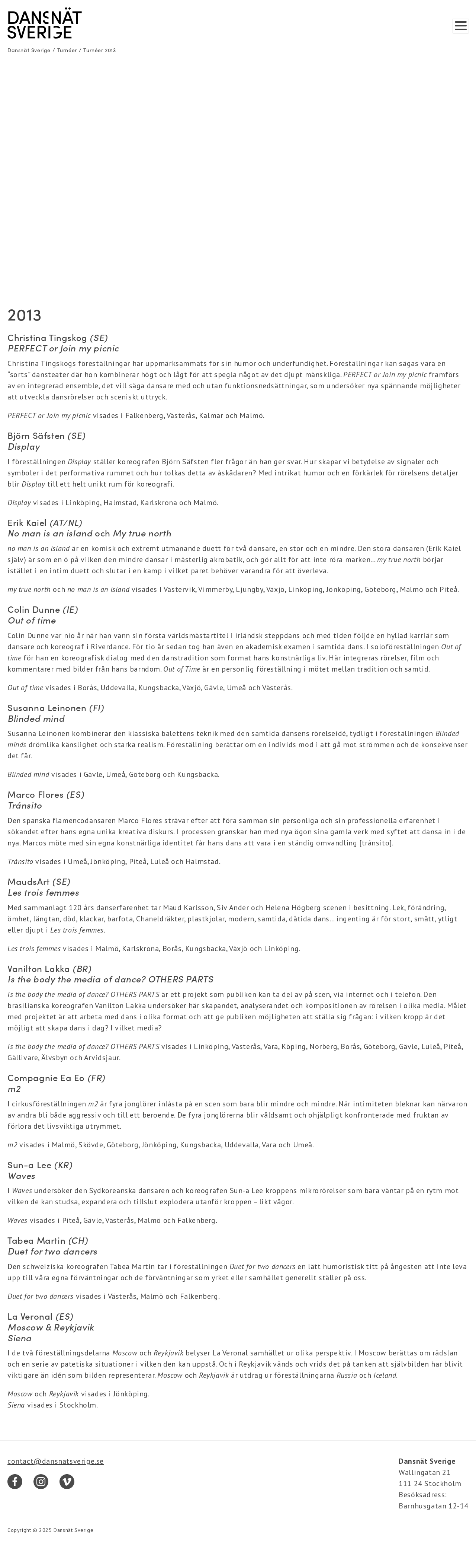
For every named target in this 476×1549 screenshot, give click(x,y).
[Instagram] (40, 1481)
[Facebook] (14, 1481)
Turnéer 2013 (99, 50)
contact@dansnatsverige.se (55, 1461)
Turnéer (67, 50)
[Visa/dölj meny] (461, 26)
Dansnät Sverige (29, 50)
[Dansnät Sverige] (44, 23)
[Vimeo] (67, 1481)
